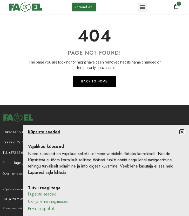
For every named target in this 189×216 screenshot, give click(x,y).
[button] (142, 7)
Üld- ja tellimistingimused (48, 201)
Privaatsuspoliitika (42, 209)
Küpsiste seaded (42, 194)
